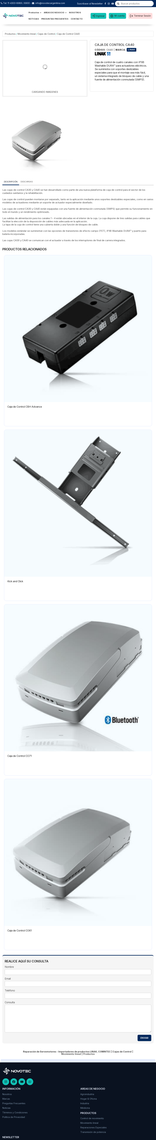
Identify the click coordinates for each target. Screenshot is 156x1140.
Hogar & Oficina (88, 1098)
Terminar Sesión (142, 15)
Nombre (9, 966)
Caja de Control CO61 (19, 930)
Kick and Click (15, 581)
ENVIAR (144, 1038)
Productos (35, 12)
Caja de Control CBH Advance (24, 406)
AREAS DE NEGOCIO (55, 12)
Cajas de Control (46, 33)
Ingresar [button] (100, 16)
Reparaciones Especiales (93, 1127)
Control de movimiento (92, 1118)
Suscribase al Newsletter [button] (90, 3)
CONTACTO (77, 19)
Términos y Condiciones (15, 1112)
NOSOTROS (75, 12)
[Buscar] (118, 3)
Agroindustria (87, 1094)
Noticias (6, 1108)
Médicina (85, 1108)
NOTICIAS (34, 19)
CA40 (37, 189)
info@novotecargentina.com (50, 3)
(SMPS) (110, 208)
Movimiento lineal (27, 33)
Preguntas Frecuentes (13, 1103)
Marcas (6, 1098)
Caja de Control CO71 (19, 755)
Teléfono (10, 990)
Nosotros (7, 1094)
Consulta (10, 1002)
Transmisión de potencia (93, 1132)
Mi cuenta (119, 15)
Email (8, 978)
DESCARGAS (27, 181)
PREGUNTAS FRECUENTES (54, 19)
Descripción (10, 181)
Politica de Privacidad (13, 1117)
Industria (84, 1103)
